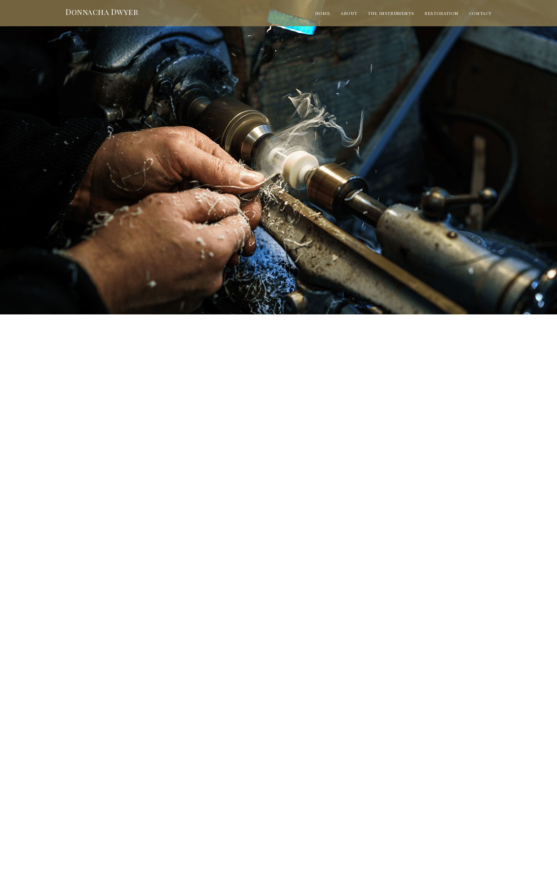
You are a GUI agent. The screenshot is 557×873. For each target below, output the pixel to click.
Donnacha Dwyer (101, 11)
